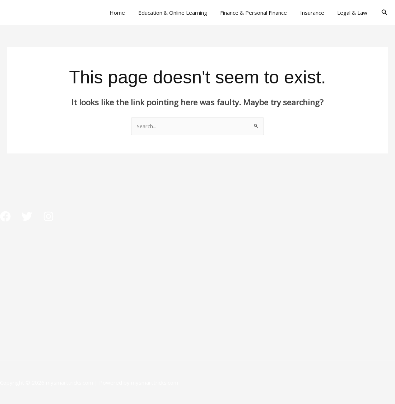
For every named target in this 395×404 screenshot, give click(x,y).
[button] (384, 12)
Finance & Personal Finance (259, 12)
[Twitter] (27, 216)
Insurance (316, 12)
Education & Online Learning (181, 12)
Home (128, 12)
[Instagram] (48, 216)
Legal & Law (354, 12)
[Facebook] (5, 216)
